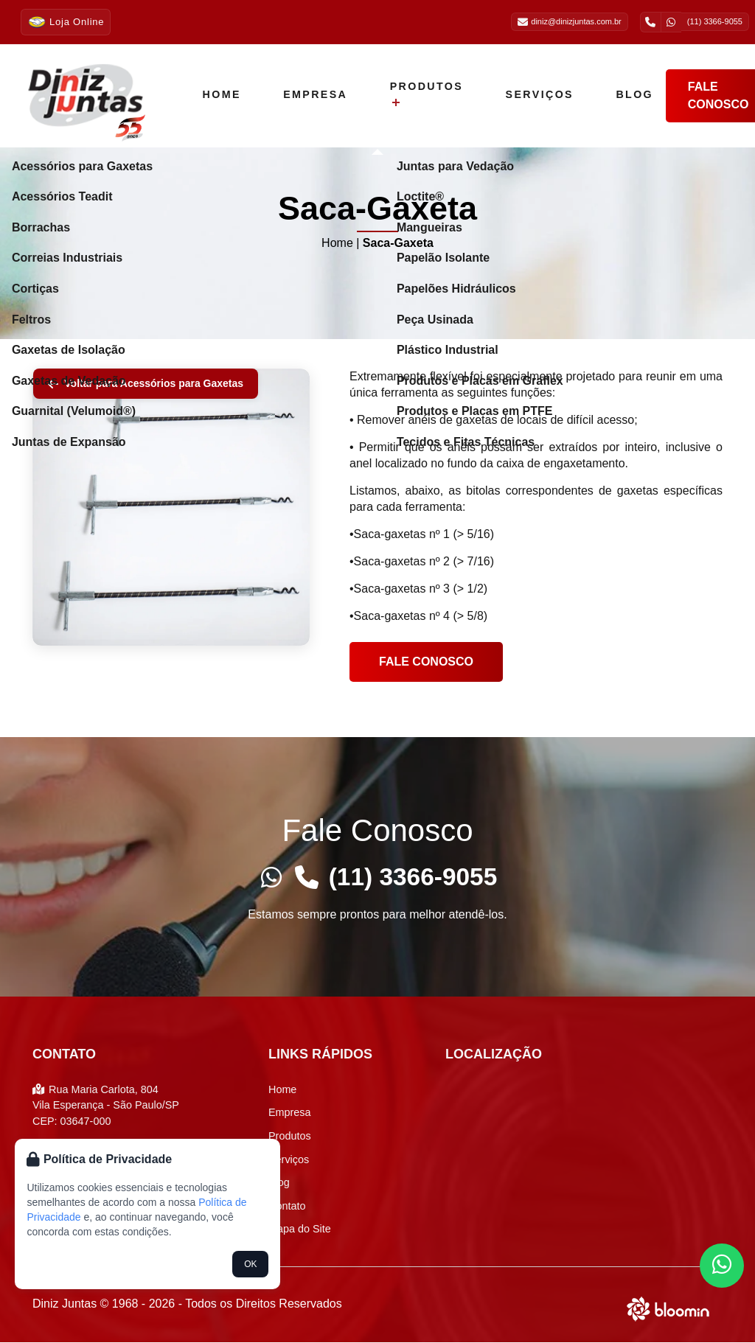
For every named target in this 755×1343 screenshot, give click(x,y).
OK (250, 1264)
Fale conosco (426, 661)
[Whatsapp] (270, 877)
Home (220, 94)
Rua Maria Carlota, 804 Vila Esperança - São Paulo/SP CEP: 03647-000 (105, 1106)
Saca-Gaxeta (398, 243)
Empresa (311, 94)
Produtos (419, 93)
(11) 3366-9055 (413, 877)
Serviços (528, 94)
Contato (286, 1207)
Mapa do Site (299, 1229)
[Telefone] (305, 877)
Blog (620, 94)
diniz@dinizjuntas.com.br (569, 22)
